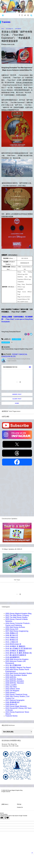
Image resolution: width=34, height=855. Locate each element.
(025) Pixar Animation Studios (16, 675)
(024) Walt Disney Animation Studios (18, 673)
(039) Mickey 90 (11, 704)
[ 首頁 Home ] (4, 804)
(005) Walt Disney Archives (15, 627)
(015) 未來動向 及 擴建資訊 (15, 651)
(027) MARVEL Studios (13, 679)
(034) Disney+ (10, 692)
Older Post (17, 398)
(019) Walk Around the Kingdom (16, 659)
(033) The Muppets (12, 691)
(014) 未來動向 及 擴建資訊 (15, 646)
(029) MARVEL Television (14, 683)
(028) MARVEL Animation (14, 681)
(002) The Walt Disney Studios (16, 617)
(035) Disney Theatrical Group (16, 694)
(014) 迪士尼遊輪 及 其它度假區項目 (18, 648)
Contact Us (20, 807)
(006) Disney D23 (11, 629)
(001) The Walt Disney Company (17, 615)
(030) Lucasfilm (11, 685)
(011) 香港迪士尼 (9, 28)
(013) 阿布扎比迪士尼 (13, 644)
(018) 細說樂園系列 (12, 657)
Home (2, 28)
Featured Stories (11, 716)
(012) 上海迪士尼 (11, 642)
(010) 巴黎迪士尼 (11, 637)
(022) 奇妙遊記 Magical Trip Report (18, 667)
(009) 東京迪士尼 (11, 635)
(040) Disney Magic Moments (16, 706)
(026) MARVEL (18, 28)
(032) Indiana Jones (12, 689)
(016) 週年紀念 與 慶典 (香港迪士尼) (18, 653)
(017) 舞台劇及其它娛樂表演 (15, 655)
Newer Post (17, 394)
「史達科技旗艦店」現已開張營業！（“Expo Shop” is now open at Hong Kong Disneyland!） (17, 319)
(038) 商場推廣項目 (12, 702)
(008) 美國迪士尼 (11, 633)
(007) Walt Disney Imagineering (16, 631)
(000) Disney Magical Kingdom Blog (18, 613)
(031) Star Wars (11, 687)
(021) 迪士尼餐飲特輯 (13, 665)
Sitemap (19, 804)
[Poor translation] (7, 817)
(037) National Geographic (15, 700)
